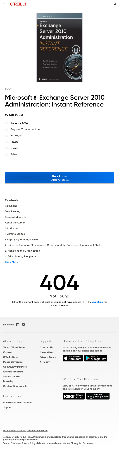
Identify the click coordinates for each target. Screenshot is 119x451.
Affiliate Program (13, 371)
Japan (7, 407)
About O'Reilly (13, 341)
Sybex (13, 154)
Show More (11, 262)
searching (97, 302)
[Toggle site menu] (4, 4)
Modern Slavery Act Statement (78, 443)
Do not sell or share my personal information (25, 430)
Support (45, 341)
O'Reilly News (10, 357)
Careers (7, 352)
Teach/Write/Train (14, 347)
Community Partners (15, 366)
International (12, 396)
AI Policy (45, 362)
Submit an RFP (11, 376)
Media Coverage (13, 362)
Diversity (8, 381)
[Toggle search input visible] (115, 4)
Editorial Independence (49, 443)
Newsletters (46, 352)
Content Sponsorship (15, 386)
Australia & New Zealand (17, 402)
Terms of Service (11, 443)
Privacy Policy (48, 357)
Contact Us (46, 347)
